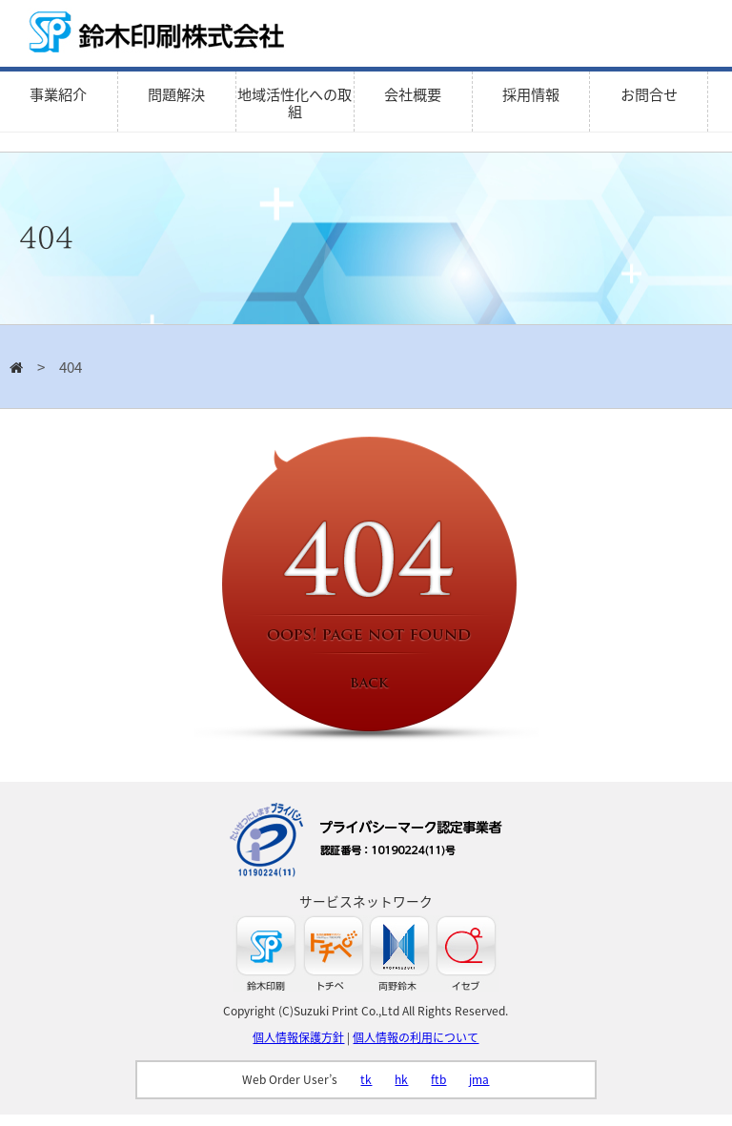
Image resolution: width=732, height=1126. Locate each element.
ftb (438, 1079)
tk (366, 1079)
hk (401, 1079)
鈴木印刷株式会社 (162, 33)
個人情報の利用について (415, 1037)
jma (479, 1079)
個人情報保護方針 (298, 1037)
